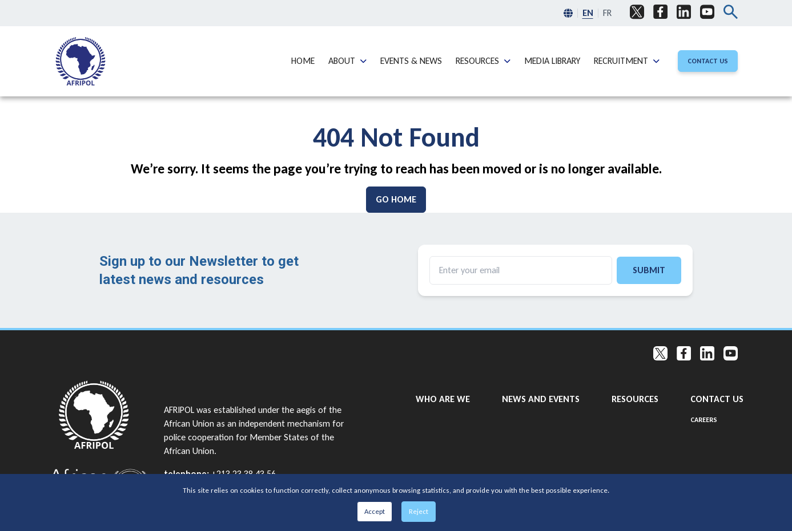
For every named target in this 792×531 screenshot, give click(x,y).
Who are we (443, 398)
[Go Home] (396, 200)
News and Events (541, 398)
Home (303, 60)
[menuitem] (80, 61)
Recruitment (621, 60)
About (341, 60)
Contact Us (716, 398)
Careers (703, 419)
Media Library (552, 60)
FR (607, 12)
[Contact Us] (708, 61)
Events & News (411, 60)
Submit (649, 270)
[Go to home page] (99, 415)
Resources (477, 60)
